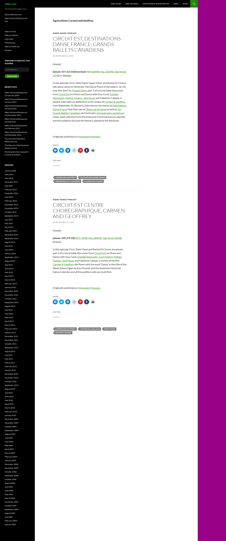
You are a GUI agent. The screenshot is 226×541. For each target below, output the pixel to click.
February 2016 (11, 201)
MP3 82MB (93, 71)
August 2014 (10, 242)
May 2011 (9, 359)
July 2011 (9, 355)
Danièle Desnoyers (88, 256)
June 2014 (9, 250)
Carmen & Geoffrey (114, 101)
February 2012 (11, 329)
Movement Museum (89, 136)
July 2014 (9, 246)
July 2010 (9, 393)
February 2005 (11, 521)
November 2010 (11, 378)
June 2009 (9, 441)
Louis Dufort (106, 256)
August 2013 (10, 261)
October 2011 (10, 344)
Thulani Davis (79, 90)
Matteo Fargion (73, 97)
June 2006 (9, 490)
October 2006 (10, 479)
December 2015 (11, 204)
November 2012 (11, 295)
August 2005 (10, 513)
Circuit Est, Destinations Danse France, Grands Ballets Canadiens (87, 44)
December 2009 (11, 419)
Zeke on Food (10, 31)
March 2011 (10, 362)
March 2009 (10, 453)
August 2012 (10, 306)
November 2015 (11, 208)
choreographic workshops (110, 112)
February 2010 (11, 411)
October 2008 (10, 472)
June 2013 (9, 268)
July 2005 (9, 517)
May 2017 (9, 186)
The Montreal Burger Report (156, 4)
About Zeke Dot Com (13, 14)
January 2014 (10, 253)
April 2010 (9, 404)
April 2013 (9, 276)
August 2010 (10, 389)
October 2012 (10, 298)
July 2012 (9, 310)
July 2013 (9, 265)
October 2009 (10, 426)
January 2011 (10, 370)
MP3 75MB (81, 237)
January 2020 (10, 171)
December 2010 (11, 374)
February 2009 (11, 457)
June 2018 (9, 178)
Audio (185, 4)
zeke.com (10, 3)
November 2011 (11, 340)
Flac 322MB (106, 71)
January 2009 (10, 460)
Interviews (9, 39)
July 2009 (9, 438)
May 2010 (9, 400)
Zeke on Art (116, 4)
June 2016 (9, 197)
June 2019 (9, 174)
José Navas (89, 97)
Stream (66, 75)
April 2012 (9, 321)
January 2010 (10, 415)
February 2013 (11, 283)
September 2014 (11, 238)
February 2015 (11, 231)
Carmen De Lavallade (90, 329)
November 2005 (11, 502)
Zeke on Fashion (11, 35)
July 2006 (9, 487)
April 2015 (9, 227)
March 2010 (10, 408)
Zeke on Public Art (12, 46)
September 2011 (11, 347)
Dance (63, 33)
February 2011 (11, 366)
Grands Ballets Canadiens (67, 181)
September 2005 (11, 509)
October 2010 (10, 381)
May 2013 (9, 272)
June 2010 (9, 396)
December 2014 (11, 234)
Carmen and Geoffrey (65, 177)
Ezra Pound (109, 329)
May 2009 (9, 445)
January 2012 (10, 332)
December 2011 (11, 336)
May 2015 (9, 223)
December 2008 (11, 464)
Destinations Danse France (92, 177)
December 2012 (11, 291)
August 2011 (10, 351)
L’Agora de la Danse (96, 109)
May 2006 (9, 494)
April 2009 (9, 449)
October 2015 (10, 212)
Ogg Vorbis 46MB (112, 237)
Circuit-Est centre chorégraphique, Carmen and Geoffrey (89, 210)
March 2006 (10, 498)
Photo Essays (10, 43)
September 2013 (11, 257)
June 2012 (9, 314)
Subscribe (12, 76)
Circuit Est (64, 94)
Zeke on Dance (132, 4)
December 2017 (11, 182)
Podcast (71, 33)
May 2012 (9, 317)
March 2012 (10, 325)
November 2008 (11, 468)
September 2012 (11, 302)
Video (176, 4)
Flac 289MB (94, 237)
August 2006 (10, 483)
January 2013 (10, 287)
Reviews (8, 50)
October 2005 (10, 505)
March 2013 (10, 280)
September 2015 (11, 216)
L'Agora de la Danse (93, 181)
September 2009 (11, 430)
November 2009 (11, 423)
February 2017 (11, 189)
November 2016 (11, 193)
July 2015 (9, 219)
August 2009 (10, 434)
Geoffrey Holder (63, 333)
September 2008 (11, 475)
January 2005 (10, 524)
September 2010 (11, 385)
